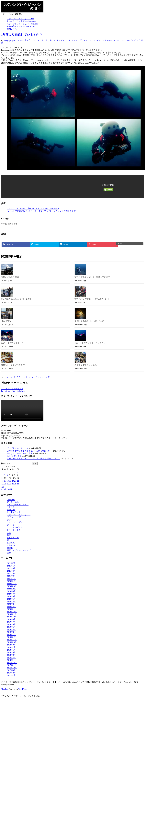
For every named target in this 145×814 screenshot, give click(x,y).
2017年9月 (11, 670)
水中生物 (11, 545)
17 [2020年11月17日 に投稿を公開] (5, 481)
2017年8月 (11, 673)
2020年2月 (11, 607)
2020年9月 (11, 589)
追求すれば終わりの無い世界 (19, 453)
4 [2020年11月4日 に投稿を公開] (7, 475)
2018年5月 (11, 652)
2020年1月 (11, 609)
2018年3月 (11, 655)
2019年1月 (11, 635)
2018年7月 (11, 647)
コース (9, 377)
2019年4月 (11, 629)
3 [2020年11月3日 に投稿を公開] (4, 475)
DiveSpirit (11, 500)
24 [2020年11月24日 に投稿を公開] (5, 484)
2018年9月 (11, 645)
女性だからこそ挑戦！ (11, 277)
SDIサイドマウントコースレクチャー (90, 343)
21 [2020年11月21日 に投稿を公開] (15, 481)
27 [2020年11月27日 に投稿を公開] (13, 484)
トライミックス (14, 530)
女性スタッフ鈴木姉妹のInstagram (21, 21)
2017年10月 (12, 668)
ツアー (116, 40)
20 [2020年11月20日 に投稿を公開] (13, 481)
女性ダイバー (13, 538)
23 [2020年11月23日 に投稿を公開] (3, 484)
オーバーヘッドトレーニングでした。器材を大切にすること (33, 459)
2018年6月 (11, 650)
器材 (9, 535)
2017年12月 (12, 663)
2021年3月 (11, 573)
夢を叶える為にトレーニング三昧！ (90, 321)
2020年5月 (11, 599)
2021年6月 (11, 566)
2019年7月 (11, 622)
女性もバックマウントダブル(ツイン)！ (91, 299)
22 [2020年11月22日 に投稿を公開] (18, 481)
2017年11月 (12, 665)
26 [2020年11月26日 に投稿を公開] (10, 484)
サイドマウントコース (24, 377)
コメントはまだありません (43, 40)
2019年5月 (11, 627)
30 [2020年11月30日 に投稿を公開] (3, 487)
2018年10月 (12, 642)
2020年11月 (12, 584)
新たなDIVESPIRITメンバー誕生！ (16, 299)
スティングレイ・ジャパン (83, 40)
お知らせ (11, 510)
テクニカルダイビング (130, 40)
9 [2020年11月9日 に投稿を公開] (2, 478)
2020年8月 (11, 591)
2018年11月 (12, 640)
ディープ (11, 525)
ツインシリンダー (43, 377)
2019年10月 (12, 617)
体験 (9, 533)
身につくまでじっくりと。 (86, 365)
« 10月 (4, 489)
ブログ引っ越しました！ (17, 448)
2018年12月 (12, 637)
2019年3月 (11, 632)
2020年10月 (12, 586)
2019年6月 (11, 624)
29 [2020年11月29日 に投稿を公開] (18, 484)
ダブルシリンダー (104, 40)
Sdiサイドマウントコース (12, 343)
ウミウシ (11, 507)
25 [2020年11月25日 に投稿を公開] (8, 484)
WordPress (22, 689)
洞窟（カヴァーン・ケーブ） (19, 550)
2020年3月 (11, 604)
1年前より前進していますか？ (21, 34)
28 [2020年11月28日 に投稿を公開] (15, 484)
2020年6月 (11, 596)
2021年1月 (11, 579)
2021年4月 (11, 571)
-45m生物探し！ (8, 321)
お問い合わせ (13, 29)
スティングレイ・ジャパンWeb (20, 19)
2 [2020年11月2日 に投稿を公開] (2, 475)
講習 (9, 553)
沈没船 (10, 548)
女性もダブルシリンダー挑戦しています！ (93, 277)
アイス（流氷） (14, 502)
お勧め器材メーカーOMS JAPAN (21, 26)
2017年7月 (11, 675)
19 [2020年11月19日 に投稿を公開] (10, 481)
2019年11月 (12, 614)
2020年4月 (11, 601)
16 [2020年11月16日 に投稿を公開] (3, 481)
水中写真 (11, 543)
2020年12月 (12, 581)
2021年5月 (11, 568)
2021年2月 (11, 576)
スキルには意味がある (12, 389)
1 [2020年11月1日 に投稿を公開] (17, 472)
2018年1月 (11, 660)
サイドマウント (64, 40)
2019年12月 (12, 612)
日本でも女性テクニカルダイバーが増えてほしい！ (29, 451)
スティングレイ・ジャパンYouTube (22, 24)
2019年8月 (11, 619)
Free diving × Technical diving (14, 391)
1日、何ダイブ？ (14, 456)
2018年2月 (11, 657)
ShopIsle (5, 689)
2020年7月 (11, 594)
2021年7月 (11, 563)
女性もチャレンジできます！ (14, 365)
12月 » (11, 489)
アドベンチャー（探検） (17, 505)
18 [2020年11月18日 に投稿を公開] (8, 481)
